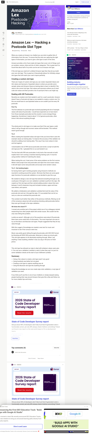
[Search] (7, 2)
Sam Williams (18, 32)
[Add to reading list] (3, 45)
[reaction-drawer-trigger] (3, 33)
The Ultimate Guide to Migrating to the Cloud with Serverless (78, 34)
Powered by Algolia (49, 2)
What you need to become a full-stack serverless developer (78, 42)
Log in (76, 2)
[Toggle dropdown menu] (59, 287)
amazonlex (24, 51)
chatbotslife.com (37, 34)
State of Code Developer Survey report (30, 321)
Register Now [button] (71, 94)
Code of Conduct (32, 358)
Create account (85, 2)
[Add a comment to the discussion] (37, 353)
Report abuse (41, 358)
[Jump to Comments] (3, 39)
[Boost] (3, 50)
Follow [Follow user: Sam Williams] (78, 12)
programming (16, 51)
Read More (15, 338)
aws (29, 51)
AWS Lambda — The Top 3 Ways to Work (78, 49)
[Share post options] (3, 55)
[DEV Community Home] (3, 2)
